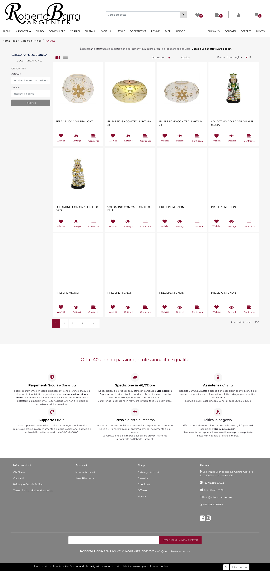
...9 (81, 323)
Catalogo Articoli (31, 40)
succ (93, 323)
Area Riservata (84, 478)
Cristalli (90, 31)
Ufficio (180, 31)
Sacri (168, 31)
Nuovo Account (85, 472)
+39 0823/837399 (214, 490)
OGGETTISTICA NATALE (29, 60)
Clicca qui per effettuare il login (212, 48)
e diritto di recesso (135, 420)
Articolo (16, 73)
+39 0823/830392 (213, 482)
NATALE (50, 40)
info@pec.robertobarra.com (173, 551)
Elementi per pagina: (229, 57)
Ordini (52, 420)
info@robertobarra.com (217, 497)
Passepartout (150, 569)
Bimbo (40, 31)
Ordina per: (158, 57)
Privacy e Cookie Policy (28, 484)
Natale (120, 31)
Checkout (144, 484)
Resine (155, 31)
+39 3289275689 (213, 504)
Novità (260, 31)
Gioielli (106, 31)
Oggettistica (138, 31)
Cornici (75, 31)
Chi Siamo (214, 31)
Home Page (10, 40)
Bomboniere (57, 31)
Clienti (218, 385)
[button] (183, 14)
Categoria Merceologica (29, 54)
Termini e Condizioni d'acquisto (33, 490)
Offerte (246, 31)
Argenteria (23, 31)
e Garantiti (52, 385)
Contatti (230, 31)
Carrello (143, 478)
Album (7, 31)
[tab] (59, 57)
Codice (15, 87)
